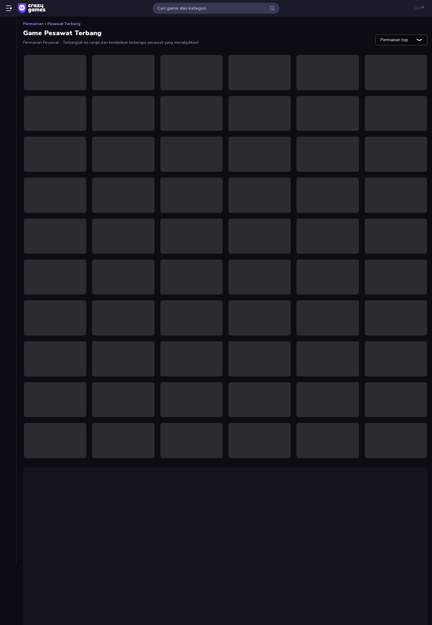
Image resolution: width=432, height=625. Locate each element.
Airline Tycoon (74, 499)
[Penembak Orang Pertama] (8, 282)
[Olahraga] (8, 273)
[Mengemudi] (8, 245)
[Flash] (8, 151)
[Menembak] (8, 226)
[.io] (8, 170)
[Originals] (8, 72)
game (119, 552)
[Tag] (8, 343)
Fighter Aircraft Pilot (281, 486)
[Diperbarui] (8, 63)
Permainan (33, 23)
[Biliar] (8, 114)
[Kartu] (8, 189)
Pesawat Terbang (63, 23)
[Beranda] (8, 25)
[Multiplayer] (8, 81)
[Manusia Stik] (8, 208)
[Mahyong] (8, 198)
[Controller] (8, 142)
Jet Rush (390, 580)
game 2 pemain (48, 552)
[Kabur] (8, 180)
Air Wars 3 (297, 527)
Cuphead (40, 580)
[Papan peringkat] (8, 91)
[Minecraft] (8, 254)
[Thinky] (8, 329)
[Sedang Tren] (8, 53)
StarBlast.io (248, 545)
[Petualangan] (8, 292)
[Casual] (8, 133)
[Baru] (8, 44)
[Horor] (8, 161)
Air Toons (128, 534)
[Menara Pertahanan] (8, 217)
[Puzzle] (8, 301)
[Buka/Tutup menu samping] (8, 8)
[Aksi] (8, 105)
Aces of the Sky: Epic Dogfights (132, 505)
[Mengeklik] (8, 236)
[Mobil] (8, 264)
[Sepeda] (8, 320)
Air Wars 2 (222, 492)
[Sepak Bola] (8, 310)
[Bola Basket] (8, 123)
